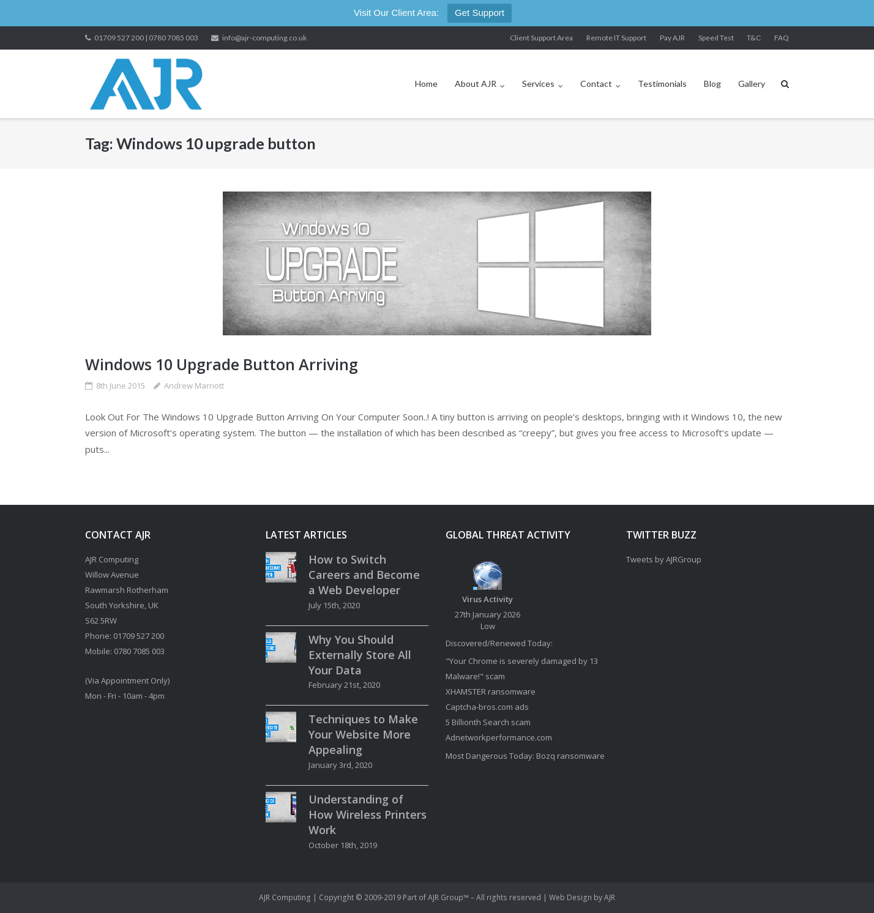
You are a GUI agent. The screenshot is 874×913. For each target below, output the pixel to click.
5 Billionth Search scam (488, 722)
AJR (609, 897)
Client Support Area (541, 37)
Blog (712, 83)
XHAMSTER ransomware (491, 691)
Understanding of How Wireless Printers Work (367, 814)
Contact (596, 83)
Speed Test (716, 37)
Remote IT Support (616, 37)
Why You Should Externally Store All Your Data (359, 654)
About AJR (475, 83)
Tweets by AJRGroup (663, 559)
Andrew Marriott (194, 385)
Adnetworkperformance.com (499, 737)
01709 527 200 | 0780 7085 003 (146, 37)
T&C (754, 37)
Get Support (479, 12)
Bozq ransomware (570, 755)
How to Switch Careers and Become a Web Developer (364, 574)
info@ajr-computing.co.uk (264, 37)
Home (426, 83)
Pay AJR (672, 37)
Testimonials (662, 83)
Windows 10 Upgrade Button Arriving (221, 364)
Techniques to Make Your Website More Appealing (363, 734)
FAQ (781, 37)
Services (538, 83)
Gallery (751, 83)
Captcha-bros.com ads (487, 706)
